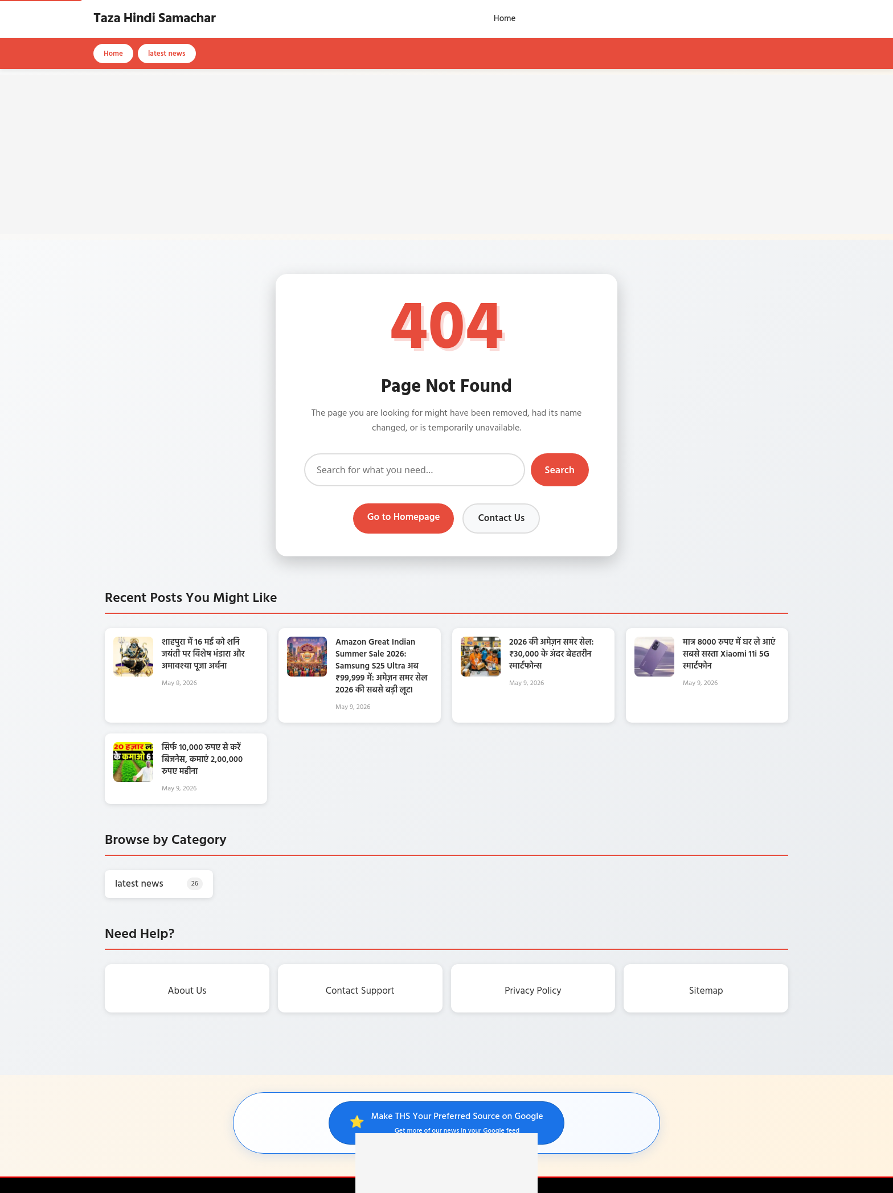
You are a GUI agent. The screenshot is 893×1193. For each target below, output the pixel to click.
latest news (167, 54)
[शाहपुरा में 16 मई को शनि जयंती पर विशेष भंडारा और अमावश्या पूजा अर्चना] (133, 674)
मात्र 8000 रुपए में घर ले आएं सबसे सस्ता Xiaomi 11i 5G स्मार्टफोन (729, 654)
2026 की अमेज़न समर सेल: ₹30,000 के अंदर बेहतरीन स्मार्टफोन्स (551, 654)
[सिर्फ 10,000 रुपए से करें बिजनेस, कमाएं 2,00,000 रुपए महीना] (133, 779)
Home (505, 19)
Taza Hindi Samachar (154, 19)
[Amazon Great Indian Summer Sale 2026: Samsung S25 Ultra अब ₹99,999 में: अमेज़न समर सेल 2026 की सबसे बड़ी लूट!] (307, 674)
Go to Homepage (403, 517)
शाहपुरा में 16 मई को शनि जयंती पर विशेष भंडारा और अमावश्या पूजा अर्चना (203, 654)
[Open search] (797, 19)
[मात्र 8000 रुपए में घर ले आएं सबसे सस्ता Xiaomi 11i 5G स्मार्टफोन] (654, 674)
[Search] (414, 469)
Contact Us (501, 518)
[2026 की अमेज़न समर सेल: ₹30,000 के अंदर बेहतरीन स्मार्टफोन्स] (481, 674)
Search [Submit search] (560, 470)
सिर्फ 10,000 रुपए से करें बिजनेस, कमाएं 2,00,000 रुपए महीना (202, 759)
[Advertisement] (446, 154)
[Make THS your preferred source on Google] (446, 1123)
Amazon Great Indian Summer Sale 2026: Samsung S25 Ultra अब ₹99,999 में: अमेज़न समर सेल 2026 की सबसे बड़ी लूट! (381, 666)
